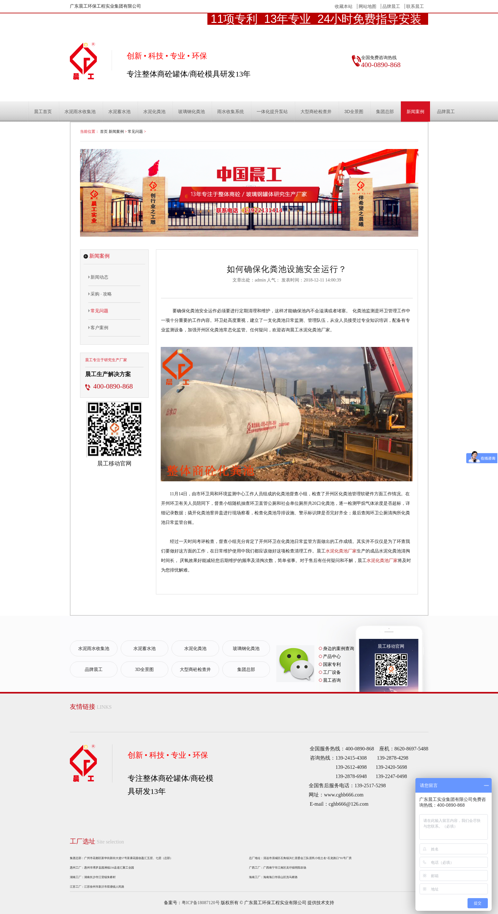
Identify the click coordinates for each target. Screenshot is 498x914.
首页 (104, 131)
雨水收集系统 (230, 111)
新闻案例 (415, 111)
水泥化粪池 (154, 111)
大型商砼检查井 (316, 111)
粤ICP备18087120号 (201, 902)
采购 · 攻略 (100, 293)
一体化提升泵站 (272, 111)
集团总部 (385, 111)
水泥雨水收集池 (80, 111)
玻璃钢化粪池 (191, 111)
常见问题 (135, 131)
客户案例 (98, 327)
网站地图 (367, 6)
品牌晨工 (391, 6)
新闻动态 (98, 277)
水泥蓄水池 (119, 111)
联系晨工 (415, 6)
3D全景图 (353, 111)
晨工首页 (43, 111)
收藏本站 (344, 6)
